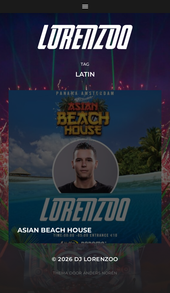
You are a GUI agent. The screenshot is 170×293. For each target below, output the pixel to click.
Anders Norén (100, 273)
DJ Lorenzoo (96, 259)
